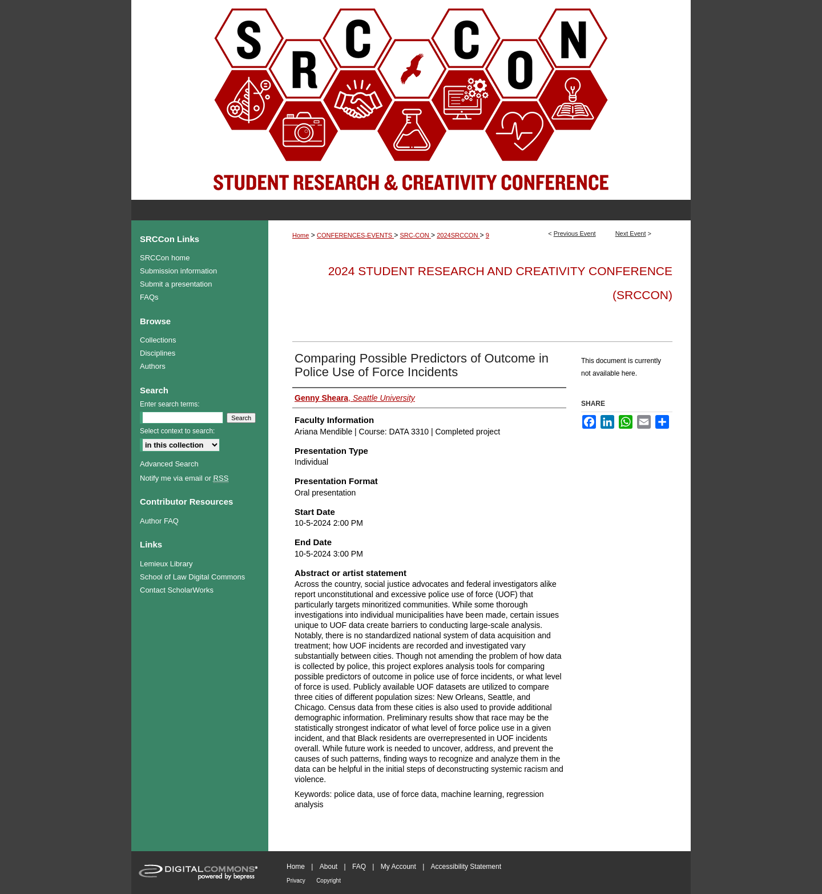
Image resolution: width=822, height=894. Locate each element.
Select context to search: (177, 431)
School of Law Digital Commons (192, 577)
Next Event (630, 233)
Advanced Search (169, 464)
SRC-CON (415, 235)
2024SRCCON (458, 235)
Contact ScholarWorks (176, 590)
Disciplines (157, 353)
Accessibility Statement (466, 867)
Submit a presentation (176, 284)
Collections (158, 340)
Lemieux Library (166, 563)
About (328, 867)
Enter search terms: (170, 404)
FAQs (149, 297)
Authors (153, 366)
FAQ (359, 867)
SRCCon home (165, 257)
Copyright (328, 880)
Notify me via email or (184, 478)
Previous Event (575, 233)
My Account (398, 867)
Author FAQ (159, 521)
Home (300, 235)
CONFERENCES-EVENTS (355, 235)
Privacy (296, 880)
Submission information (178, 271)
